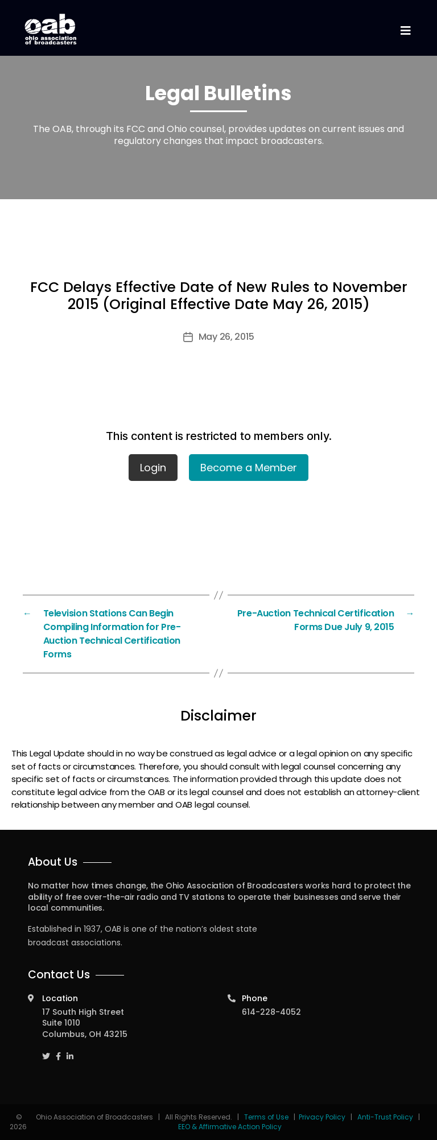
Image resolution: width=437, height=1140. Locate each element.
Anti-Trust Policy (385, 1117)
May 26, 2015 (226, 336)
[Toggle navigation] (405, 31)
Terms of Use (267, 1117)
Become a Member (248, 467)
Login (153, 467)
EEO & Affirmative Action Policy (230, 1126)
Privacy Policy (322, 1117)
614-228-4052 (271, 1012)
